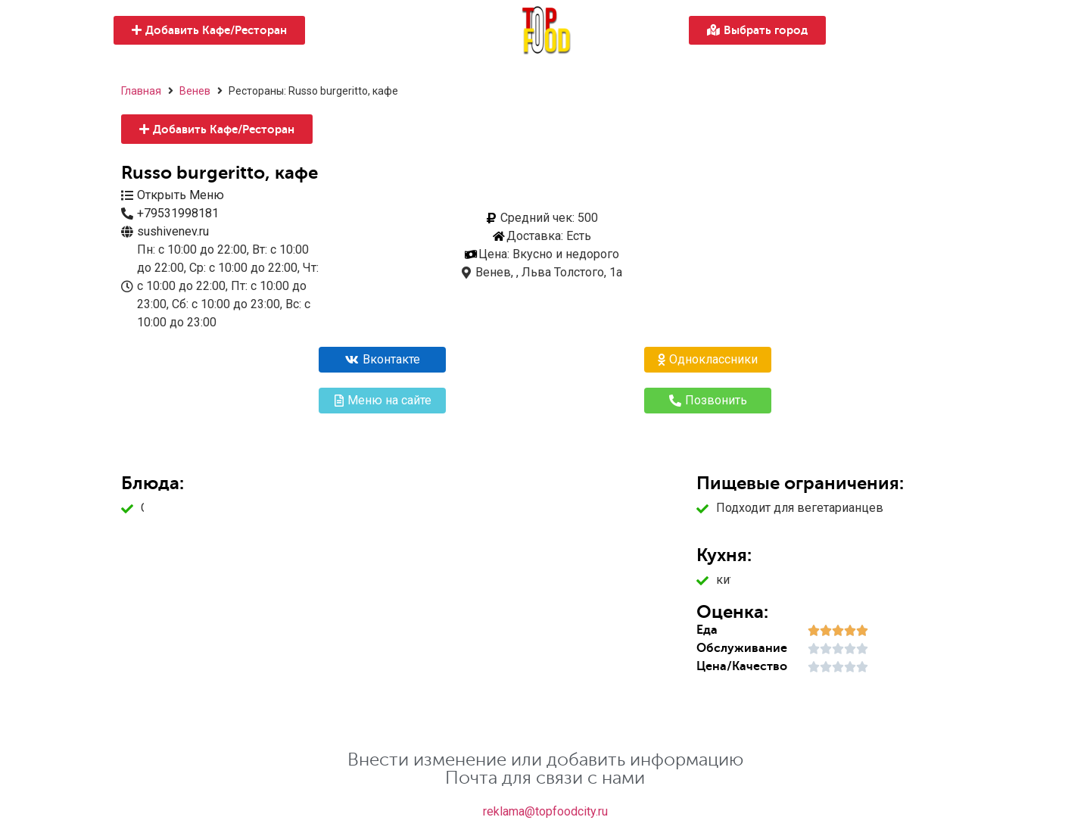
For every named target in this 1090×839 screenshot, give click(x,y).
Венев (194, 91)
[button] (209, 30)
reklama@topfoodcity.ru (545, 811)
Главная (141, 91)
